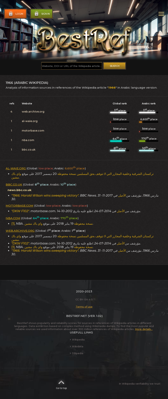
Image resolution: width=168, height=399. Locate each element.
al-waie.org (30, 121)
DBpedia (76, 353)
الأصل (122, 195)
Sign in (42, 14)
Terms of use (84, 306)
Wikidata (76, 346)
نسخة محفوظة (66, 174)
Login (15, 14)
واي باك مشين (16, 175)
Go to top (61, 383)
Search (114, 65)
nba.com (28, 140)
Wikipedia (77, 339)
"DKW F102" (20, 211)
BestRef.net (76, 316)
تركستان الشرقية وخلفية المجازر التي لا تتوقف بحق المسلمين (115, 174)
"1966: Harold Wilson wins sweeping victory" (45, 195)
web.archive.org (33, 111)
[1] (13, 223)
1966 (112, 87)
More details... (144, 329)
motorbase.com (33, 130)
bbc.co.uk (28, 149)
